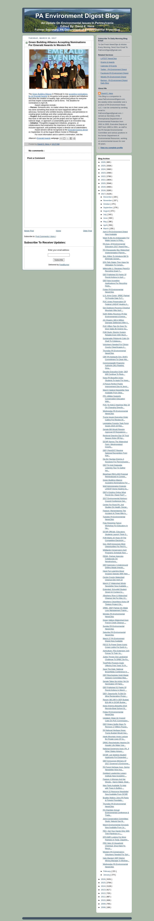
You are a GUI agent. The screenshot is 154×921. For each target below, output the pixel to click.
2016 (103, 879)
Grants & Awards (107, 62)
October (106, 204)
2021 (103, 180)
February (107, 871)
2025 (103, 166)
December (108, 197)
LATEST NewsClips (109, 59)
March (106, 229)
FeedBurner (64, 265)
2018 (103, 190)
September (108, 208)
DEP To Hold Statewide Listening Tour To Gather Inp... (114, 467)
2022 (103, 176)
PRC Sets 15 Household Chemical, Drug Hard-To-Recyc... (114, 845)
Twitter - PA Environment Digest (114, 69)
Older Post (87, 231)
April (105, 225)
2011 (103, 897)
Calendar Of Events (109, 66)
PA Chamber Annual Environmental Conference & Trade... (116, 812)
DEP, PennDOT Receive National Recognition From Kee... (115, 453)
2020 (103, 183)
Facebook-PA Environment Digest (114, 73)
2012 (103, 893)
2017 (103, 194)
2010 (103, 900)
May (105, 222)
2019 (103, 187)
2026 (103, 162)
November (108, 200)
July (105, 215)
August (106, 211)
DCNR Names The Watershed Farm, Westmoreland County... (115, 444)
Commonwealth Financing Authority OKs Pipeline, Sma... (114, 365)
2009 (103, 904)
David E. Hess (107, 93)
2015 (103, 883)
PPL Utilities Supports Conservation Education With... (114, 398)
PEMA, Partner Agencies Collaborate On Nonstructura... (113, 559)
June (105, 218)
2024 (103, 169)
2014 (103, 886)
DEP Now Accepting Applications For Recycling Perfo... (115, 283)
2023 (103, 173)
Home (58, 231)
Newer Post (29, 231)
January (106, 875)
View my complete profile (111, 148)
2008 (103, 907)
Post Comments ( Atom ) (46, 236)
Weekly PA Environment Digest (113, 77)
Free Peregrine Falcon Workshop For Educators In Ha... (115, 525)
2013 (103, 890)
